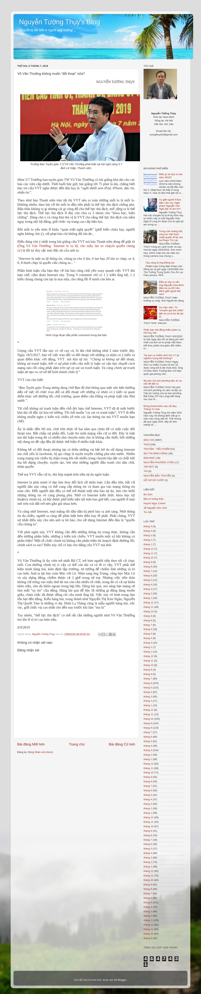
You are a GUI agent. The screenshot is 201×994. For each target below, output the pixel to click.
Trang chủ (77, 744)
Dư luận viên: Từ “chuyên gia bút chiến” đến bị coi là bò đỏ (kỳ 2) (171, 312)
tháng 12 (148, 548)
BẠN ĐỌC (149, 458)
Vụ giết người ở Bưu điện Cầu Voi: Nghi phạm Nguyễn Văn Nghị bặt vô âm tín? (170, 204)
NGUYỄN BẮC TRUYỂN (157, 475)
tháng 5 (148, 526)
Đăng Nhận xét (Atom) (40, 752)
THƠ (146, 444)
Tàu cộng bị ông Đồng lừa (159, 262)
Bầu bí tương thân (154, 498)
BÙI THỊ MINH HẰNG (156, 453)
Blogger (122, 979)
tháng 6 (148, 575)
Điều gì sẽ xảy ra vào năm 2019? (170, 176)
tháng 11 (148, 553)
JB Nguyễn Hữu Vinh (155, 507)
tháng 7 (148, 571)
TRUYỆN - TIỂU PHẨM (157, 449)
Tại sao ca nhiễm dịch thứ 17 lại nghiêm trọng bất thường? (161, 357)
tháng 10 (148, 557)
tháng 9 (148, 562)
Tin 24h (148, 512)
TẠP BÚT (149, 466)
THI (146, 471)
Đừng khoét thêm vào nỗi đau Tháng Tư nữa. (160, 408)
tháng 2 (148, 539)
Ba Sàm (148, 494)
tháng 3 (148, 535)
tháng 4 (148, 530)
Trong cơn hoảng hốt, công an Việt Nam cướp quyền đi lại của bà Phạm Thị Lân (171, 236)
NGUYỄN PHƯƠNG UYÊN (159, 462)
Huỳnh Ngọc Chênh (155, 503)
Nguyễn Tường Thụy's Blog (59, 22)
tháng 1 (148, 544)
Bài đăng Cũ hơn (122, 744)
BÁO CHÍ (149, 440)
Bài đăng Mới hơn (31, 744)
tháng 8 (148, 566)
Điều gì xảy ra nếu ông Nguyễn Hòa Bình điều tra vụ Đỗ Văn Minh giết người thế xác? (171, 288)
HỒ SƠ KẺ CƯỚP (154, 480)
